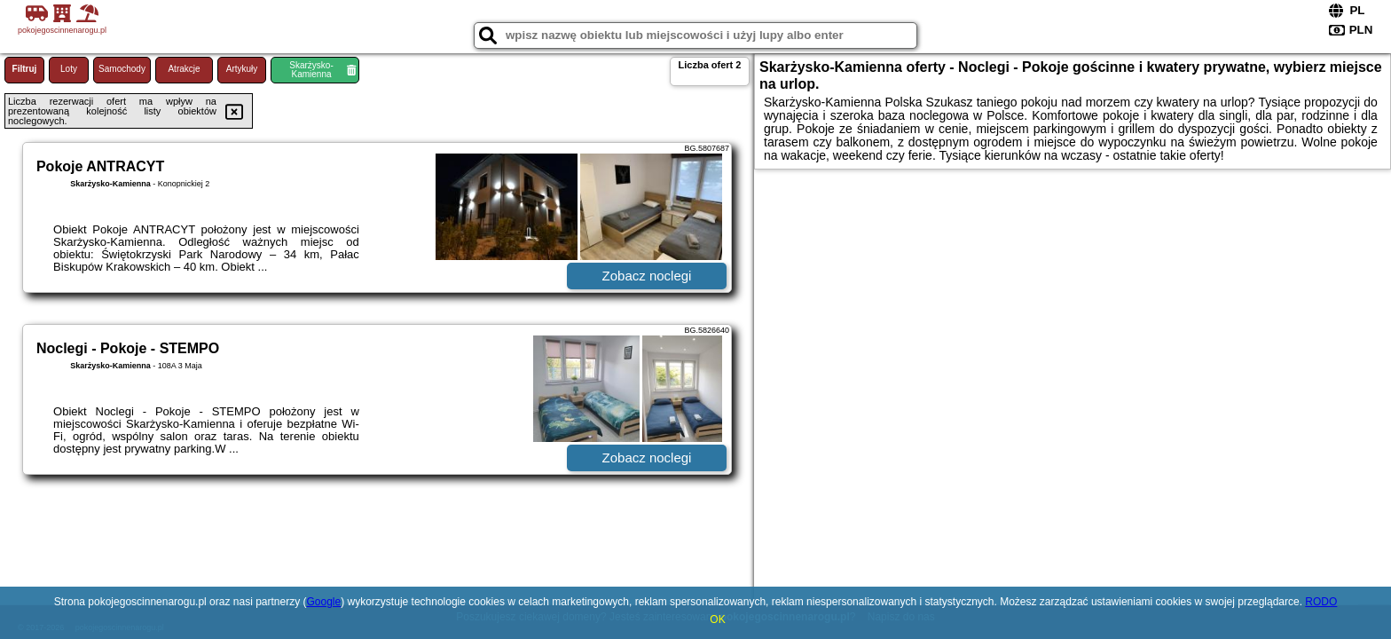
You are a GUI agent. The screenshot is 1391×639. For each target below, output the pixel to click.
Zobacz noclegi (647, 275)
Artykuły (242, 69)
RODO (1321, 602)
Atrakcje (184, 69)
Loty (68, 69)
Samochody (121, 69)
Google (324, 602)
